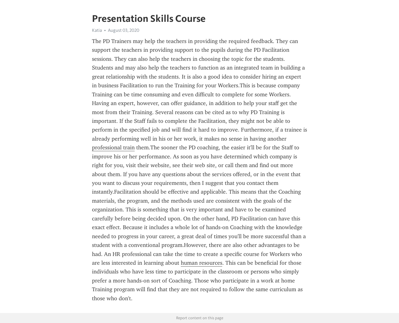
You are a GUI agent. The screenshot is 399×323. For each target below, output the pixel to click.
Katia (97, 30)
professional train (113, 147)
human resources (201, 262)
